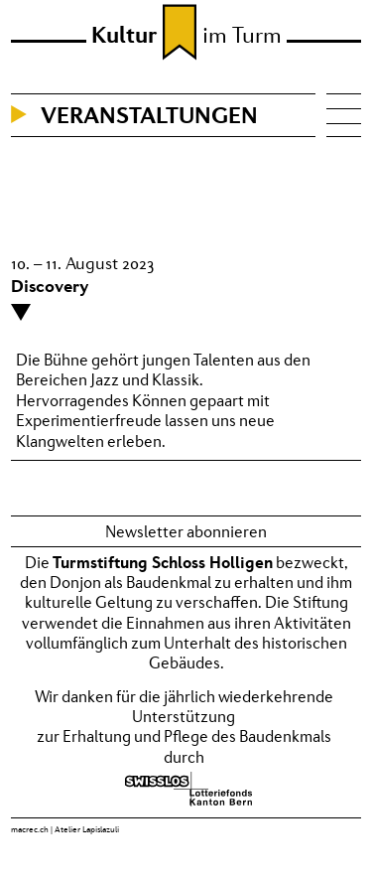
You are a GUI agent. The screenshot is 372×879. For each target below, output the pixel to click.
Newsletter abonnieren (186, 531)
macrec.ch (30, 829)
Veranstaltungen (149, 114)
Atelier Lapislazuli (87, 829)
